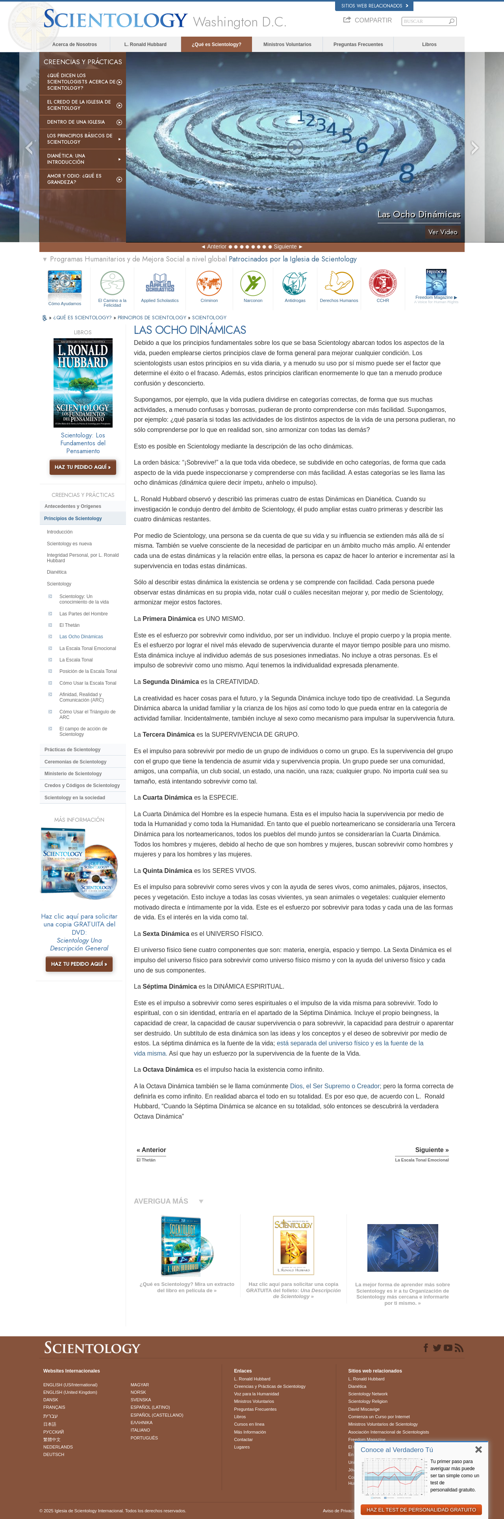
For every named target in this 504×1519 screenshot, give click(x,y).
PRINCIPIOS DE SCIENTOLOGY (153, 317)
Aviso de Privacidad (342, 1510)
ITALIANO (140, 1430)
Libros (429, 44)
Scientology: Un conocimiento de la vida (84, 599)
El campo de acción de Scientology (83, 731)
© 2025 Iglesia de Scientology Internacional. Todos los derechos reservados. (112, 1510)
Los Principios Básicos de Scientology (80, 139)
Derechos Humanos (339, 286)
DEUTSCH (53, 1454)
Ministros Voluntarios (287, 44)
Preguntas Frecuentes (358, 44)
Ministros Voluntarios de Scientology (383, 1424)
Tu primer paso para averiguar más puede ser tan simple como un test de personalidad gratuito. (454, 1476)
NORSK (138, 1392)
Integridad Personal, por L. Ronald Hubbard (83, 557)
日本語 (49, 1424)
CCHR (382, 286)
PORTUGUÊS (144, 1438)
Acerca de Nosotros (74, 44)
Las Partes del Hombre (83, 614)
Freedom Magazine (436, 299)
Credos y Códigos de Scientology (82, 785)
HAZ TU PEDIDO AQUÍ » (83, 467)
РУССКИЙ (53, 1432)
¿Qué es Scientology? (216, 44)
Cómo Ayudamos (65, 303)
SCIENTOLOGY (209, 317)
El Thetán (69, 625)
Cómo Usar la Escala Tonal (88, 683)
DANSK (50, 1399)
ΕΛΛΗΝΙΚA (142, 1422)
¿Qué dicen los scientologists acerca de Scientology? (81, 82)
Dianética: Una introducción (66, 159)
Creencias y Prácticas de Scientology (270, 1386)
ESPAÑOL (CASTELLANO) (157, 1415)
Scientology (59, 584)
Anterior (216, 246)
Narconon (253, 286)
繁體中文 (52, 1439)
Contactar (243, 1439)
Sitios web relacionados (374, 5)
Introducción (59, 532)
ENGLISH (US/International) (70, 1384)
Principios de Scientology (73, 518)
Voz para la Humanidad (256, 1393)
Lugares (242, 1447)
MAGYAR (140, 1384)
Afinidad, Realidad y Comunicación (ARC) (81, 697)
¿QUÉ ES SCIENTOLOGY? (83, 317)
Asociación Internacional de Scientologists (388, 1432)
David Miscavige (364, 1409)
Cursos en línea (249, 1424)
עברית (50, 1416)
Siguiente (285, 246)
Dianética (57, 572)
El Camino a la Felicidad (112, 288)
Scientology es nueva (69, 543)
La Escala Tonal (76, 660)
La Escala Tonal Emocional (87, 648)
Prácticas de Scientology (72, 749)
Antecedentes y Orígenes (72, 506)
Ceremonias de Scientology (75, 762)
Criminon (209, 286)
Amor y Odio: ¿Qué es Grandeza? (74, 179)
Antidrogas (295, 286)
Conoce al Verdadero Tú (397, 1450)
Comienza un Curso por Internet (379, 1416)
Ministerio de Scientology (73, 773)
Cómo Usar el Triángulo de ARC (87, 714)
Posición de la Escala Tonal (88, 671)
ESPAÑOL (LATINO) (150, 1407)
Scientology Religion (367, 1401)
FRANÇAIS (54, 1407)
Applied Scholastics (159, 286)
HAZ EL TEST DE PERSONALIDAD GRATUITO (421, 1510)
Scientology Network (367, 1393)
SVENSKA (141, 1399)
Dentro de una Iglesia (76, 122)
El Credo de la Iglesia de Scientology (79, 105)
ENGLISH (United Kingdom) (70, 1392)
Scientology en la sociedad (74, 797)
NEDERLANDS (58, 1447)
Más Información (250, 1432)
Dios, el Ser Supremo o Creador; (336, 1086)
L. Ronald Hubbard (145, 44)
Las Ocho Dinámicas (81, 636)
